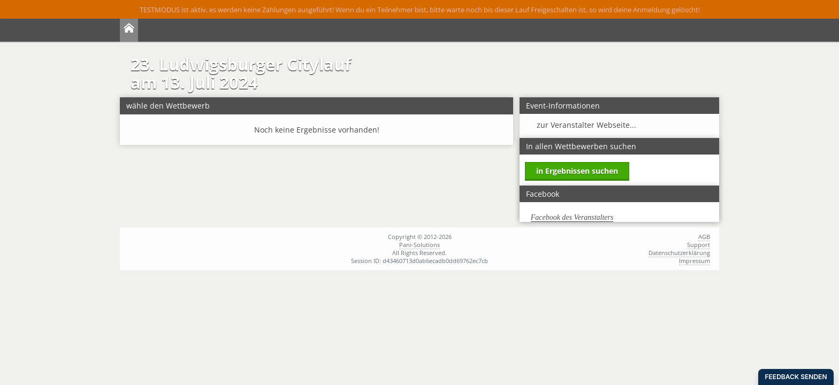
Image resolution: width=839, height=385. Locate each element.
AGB (704, 237)
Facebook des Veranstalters (572, 217)
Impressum (694, 261)
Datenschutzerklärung (679, 253)
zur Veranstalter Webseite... (586, 125)
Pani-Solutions (419, 245)
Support (698, 245)
